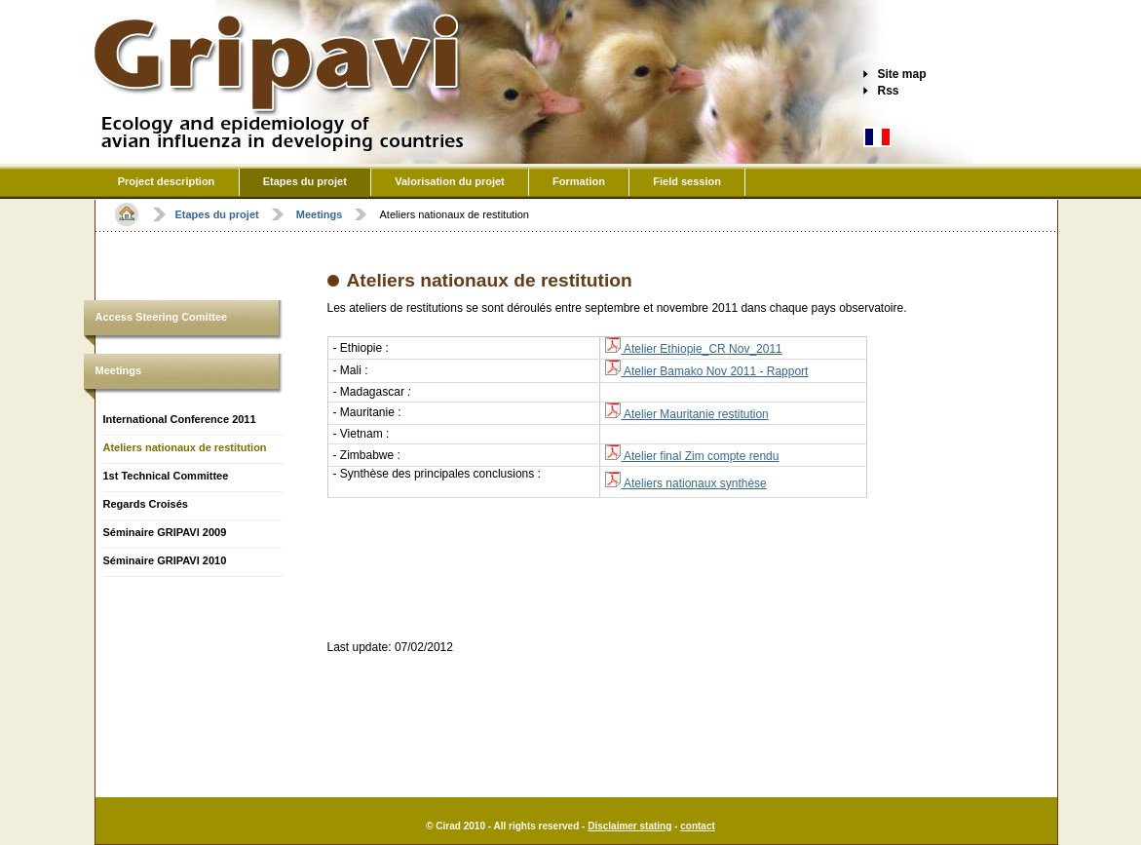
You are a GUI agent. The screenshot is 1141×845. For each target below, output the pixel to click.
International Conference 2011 (179, 419)
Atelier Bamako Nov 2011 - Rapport (706, 371)
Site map (902, 74)
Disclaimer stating (629, 826)
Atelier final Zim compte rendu (692, 456)
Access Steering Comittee (161, 317)
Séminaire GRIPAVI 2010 (165, 560)
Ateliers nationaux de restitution (185, 447)
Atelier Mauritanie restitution (686, 414)
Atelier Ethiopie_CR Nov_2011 (693, 349)
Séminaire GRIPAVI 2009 (165, 532)
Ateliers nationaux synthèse (685, 483)
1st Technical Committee (166, 475)
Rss (888, 90)
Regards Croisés (145, 504)
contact (697, 826)
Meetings (118, 370)
